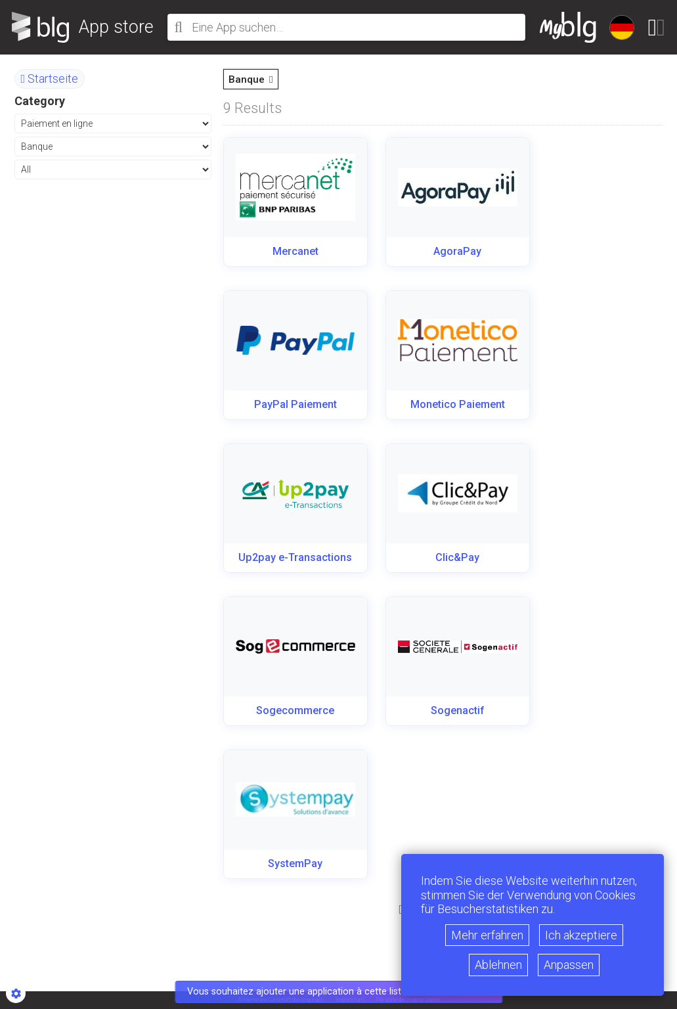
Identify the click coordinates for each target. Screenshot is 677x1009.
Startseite (50, 78)
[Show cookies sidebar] (16, 993)
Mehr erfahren (487, 935)
